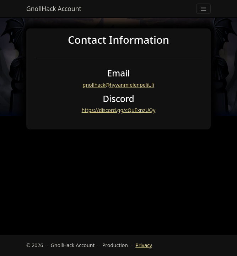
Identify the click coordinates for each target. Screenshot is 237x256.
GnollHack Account (53, 8)
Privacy (143, 245)
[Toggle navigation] (203, 9)
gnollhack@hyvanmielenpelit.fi (118, 84)
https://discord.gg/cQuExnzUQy (119, 110)
